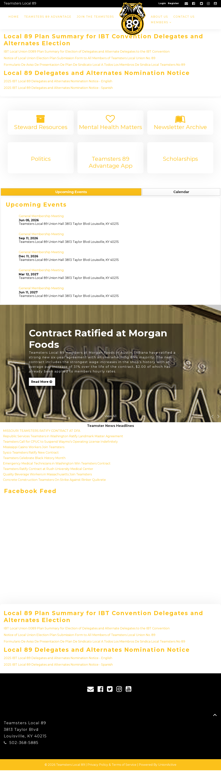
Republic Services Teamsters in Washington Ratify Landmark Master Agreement (63, 437)
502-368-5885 (23, 743)
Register (173, 3)
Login (162, 3)
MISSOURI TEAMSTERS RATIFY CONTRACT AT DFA (41, 431)
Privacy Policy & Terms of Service (111, 765)
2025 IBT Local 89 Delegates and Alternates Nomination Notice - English (58, 81)
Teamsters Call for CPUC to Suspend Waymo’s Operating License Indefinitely (60, 442)
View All (111, 417)
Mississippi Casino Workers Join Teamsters (33, 448)
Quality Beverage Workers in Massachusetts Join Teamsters (47, 475)
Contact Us (184, 16)
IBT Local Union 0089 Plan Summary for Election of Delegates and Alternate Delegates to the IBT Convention (87, 51)
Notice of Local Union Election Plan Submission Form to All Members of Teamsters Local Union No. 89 (79, 58)
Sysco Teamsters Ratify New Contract (31, 453)
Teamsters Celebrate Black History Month (34, 459)
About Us (159, 16)
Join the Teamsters (95, 16)
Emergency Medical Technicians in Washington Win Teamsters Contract (56, 464)
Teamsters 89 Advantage (47, 16)
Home (13, 16)
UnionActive (167, 765)
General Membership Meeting (41, 217)
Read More (42, 382)
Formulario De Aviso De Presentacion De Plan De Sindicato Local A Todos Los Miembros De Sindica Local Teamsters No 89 (94, 64)
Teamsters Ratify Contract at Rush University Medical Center (48, 469)
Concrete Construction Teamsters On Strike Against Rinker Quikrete (54, 480)
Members (161, 22)
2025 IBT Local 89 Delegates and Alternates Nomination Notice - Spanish (58, 88)
